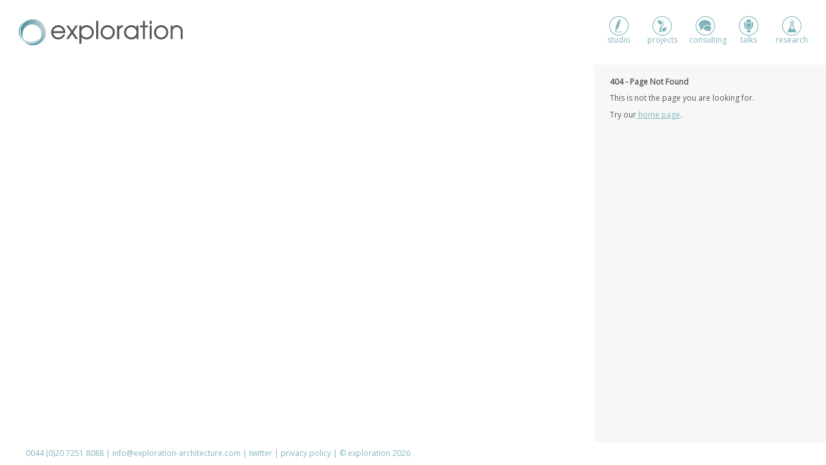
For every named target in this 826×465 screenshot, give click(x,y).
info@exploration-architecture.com (176, 453)
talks (748, 30)
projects (662, 30)
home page (658, 114)
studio (618, 30)
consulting (705, 30)
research (792, 30)
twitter (260, 453)
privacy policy (306, 453)
